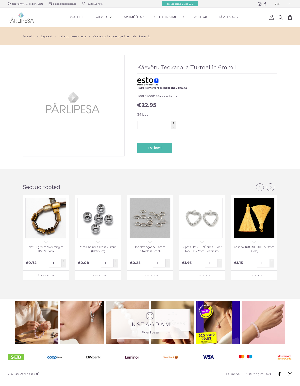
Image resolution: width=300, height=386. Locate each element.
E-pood (100, 17)
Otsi (280, 17)
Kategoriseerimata (72, 36)
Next (270, 187)
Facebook (279, 374)
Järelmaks (228, 17)
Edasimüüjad (132, 17)
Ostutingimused (169, 17)
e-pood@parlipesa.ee (64, 3)
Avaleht (76, 17)
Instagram (290, 374)
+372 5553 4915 (94, 3)
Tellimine (233, 374)
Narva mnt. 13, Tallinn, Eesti (27, 3)
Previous (260, 187)
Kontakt (201, 17)
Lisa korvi (155, 148)
